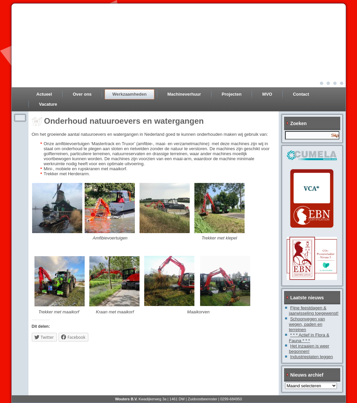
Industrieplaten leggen (311, 356)
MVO (267, 94)
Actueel (44, 94)
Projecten (232, 94)
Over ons (82, 94)
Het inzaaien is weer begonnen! (309, 348)
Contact (301, 94)
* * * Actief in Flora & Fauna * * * (309, 337)
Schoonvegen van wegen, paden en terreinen (307, 324)
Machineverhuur (184, 94)
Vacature (48, 104)
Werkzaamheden (129, 94)
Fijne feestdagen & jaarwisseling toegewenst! (314, 310)
